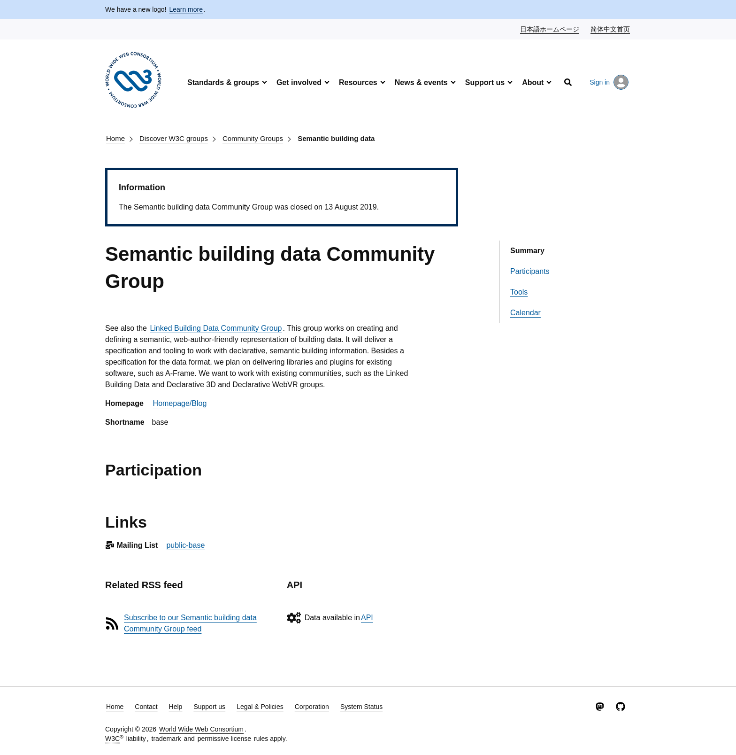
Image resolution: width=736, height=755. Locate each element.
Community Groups (252, 138)
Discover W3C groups (173, 138)
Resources (358, 82)
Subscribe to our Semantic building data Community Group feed (190, 623)
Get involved (299, 82)
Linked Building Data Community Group (216, 328)
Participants (530, 271)
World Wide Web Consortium (201, 729)
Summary (527, 251)
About (533, 82)
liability (136, 738)
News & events (421, 82)
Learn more (186, 9)
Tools (519, 292)
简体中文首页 (610, 28)
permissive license (224, 738)
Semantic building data (336, 138)
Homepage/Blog (180, 403)
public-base (185, 545)
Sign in (609, 82)
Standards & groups (223, 82)
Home (115, 138)
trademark (166, 738)
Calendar (525, 313)
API (367, 618)
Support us (485, 82)
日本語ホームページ (550, 28)
